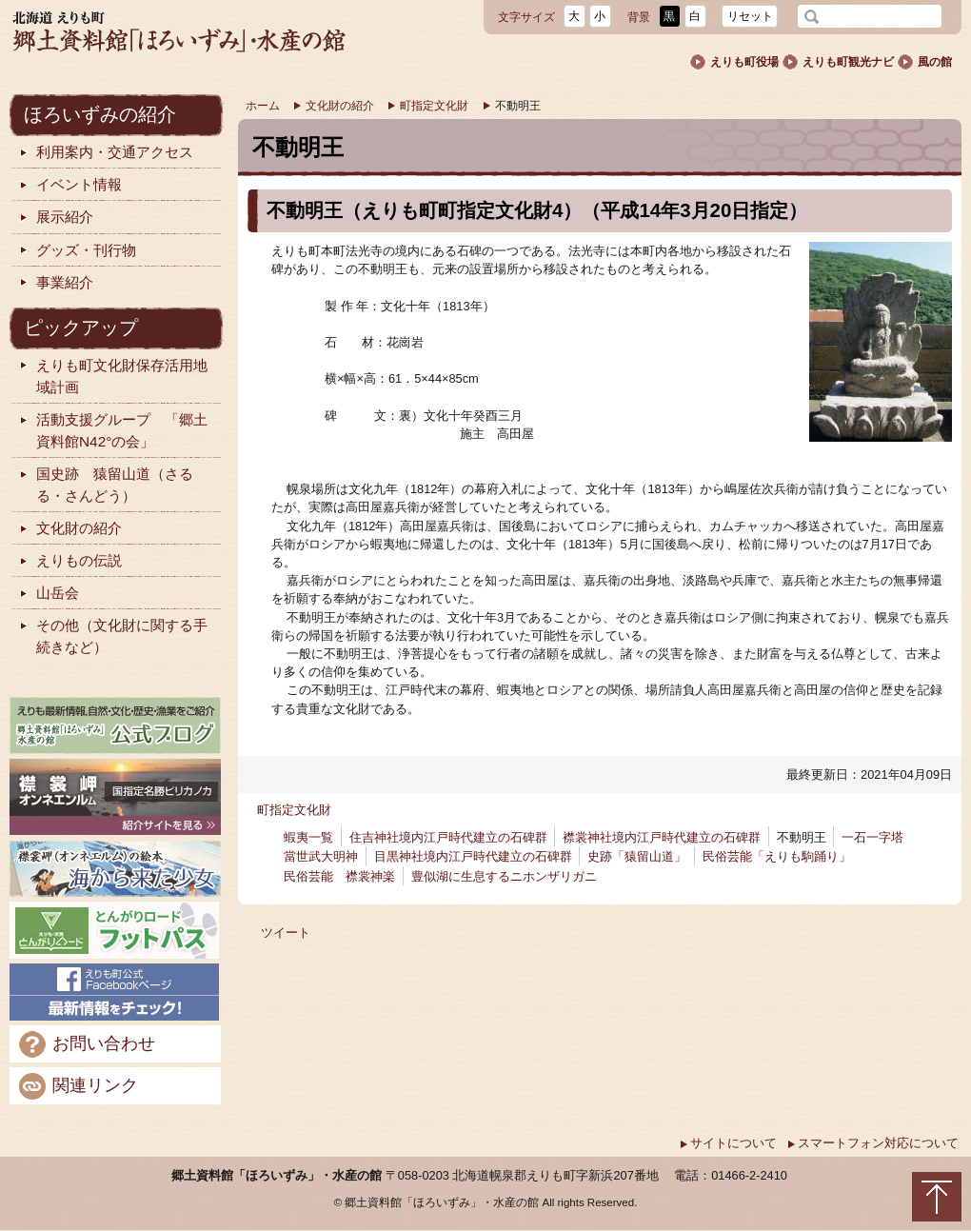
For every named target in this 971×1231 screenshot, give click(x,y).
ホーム (263, 105)
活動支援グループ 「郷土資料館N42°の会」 (112, 430)
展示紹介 (55, 217)
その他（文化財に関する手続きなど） (112, 636)
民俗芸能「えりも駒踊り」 (777, 856)
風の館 (924, 62)
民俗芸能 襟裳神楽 (339, 876)
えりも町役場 (734, 62)
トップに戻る (936, 1196)
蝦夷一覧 (308, 837)
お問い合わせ (87, 1044)
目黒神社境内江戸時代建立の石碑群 (473, 856)
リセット (750, 16)
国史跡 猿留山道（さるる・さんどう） (105, 485)
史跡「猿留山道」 (636, 856)
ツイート (285, 932)
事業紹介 (55, 283)
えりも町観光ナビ (838, 62)
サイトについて (728, 1143)
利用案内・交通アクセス (105, 153)
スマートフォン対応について (872, 1143)
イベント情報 (69, 185)
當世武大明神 (321, 856)
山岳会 (48, 594)
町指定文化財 (427, 106)
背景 (638, 17)
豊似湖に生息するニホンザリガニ (504, 876)
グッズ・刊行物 (76, 251)
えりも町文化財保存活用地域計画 (112, 376)
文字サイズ (526, 17)
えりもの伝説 (69, 561)
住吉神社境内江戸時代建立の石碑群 (448, 837)
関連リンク (78, 1086)
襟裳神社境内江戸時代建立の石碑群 (662, 837)
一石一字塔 (872, 837)
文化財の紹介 (333, 106)
